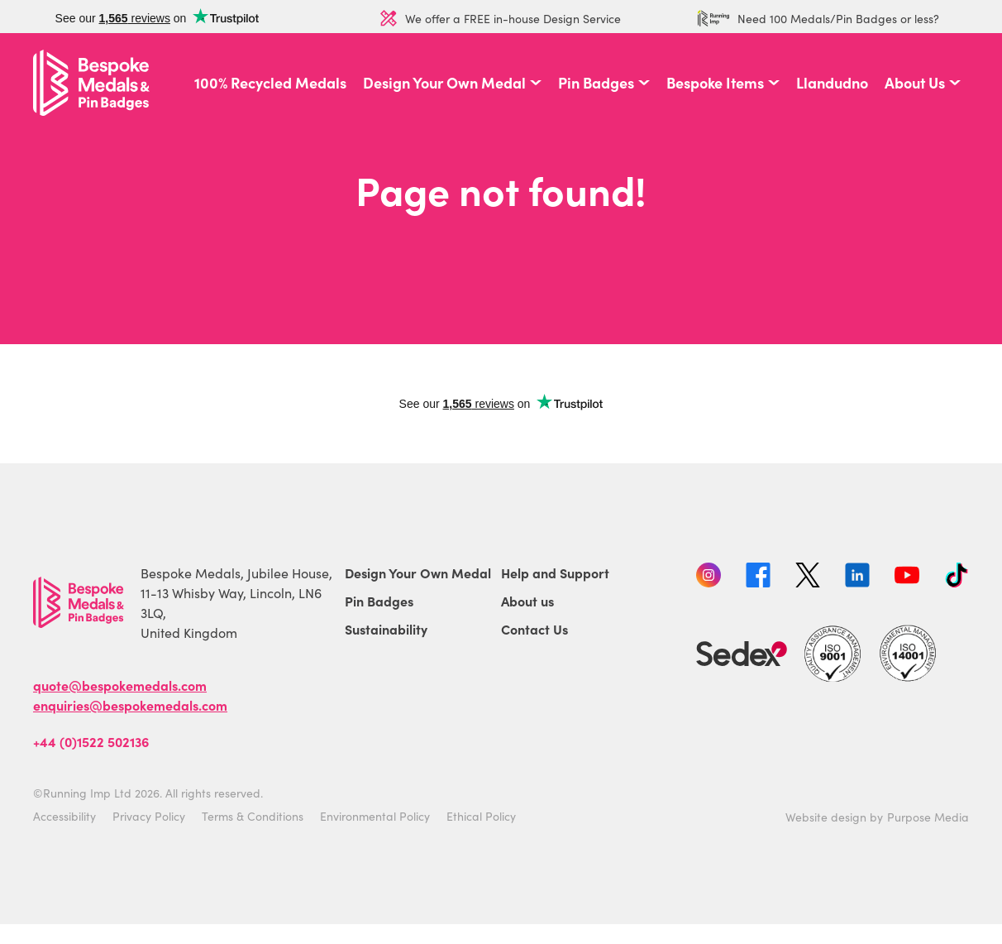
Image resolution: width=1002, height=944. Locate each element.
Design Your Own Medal (444, 83)
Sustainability (386, 629)
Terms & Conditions (252, 815)
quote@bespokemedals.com (120, 685)
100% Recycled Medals (270, 83)
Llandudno (832, 83)
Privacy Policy (148, 815)
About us (527, 601)
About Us (915, 83)
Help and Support (555, 572)
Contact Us (534, 629)
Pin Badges (596, 83)
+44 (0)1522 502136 (91, 741)
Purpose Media (928, 816)
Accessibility (64, 815)
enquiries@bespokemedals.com (130, 705)
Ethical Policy (481, 815)
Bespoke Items (715, 83)
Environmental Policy (375, 815)
